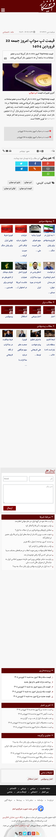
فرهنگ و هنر (21, 792)
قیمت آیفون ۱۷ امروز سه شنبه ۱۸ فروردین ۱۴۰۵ (35, 714)
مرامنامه (40, 800)
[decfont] (38, 151)
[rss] (37, 833)
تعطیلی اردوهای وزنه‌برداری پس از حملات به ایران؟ (33, 530)
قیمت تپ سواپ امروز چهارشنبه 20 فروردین (33, 137)
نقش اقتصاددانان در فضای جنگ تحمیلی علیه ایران (33, 761)
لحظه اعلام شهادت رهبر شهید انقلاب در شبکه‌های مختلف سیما (29, 550)
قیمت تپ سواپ (26, 188)
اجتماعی (34, 792)
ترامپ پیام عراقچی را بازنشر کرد (40, 546)
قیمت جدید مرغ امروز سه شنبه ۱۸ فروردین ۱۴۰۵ (31, 696)
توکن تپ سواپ (9, 188)
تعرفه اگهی (8, 800)
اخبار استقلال (33, 779)
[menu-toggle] (3, 10)
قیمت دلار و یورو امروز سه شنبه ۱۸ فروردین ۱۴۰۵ (32, 687)
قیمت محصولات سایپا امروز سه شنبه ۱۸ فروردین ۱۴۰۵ (32, 727)
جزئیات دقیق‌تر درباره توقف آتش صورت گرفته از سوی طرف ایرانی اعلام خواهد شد (29, 747)
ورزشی (23, 788)
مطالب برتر (47, 302)
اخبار (53, 316)
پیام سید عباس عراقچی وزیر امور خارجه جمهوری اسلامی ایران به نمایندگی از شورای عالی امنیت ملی (29, 561)
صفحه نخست (44, 788)
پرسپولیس (9, 316)
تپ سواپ (33, 93)
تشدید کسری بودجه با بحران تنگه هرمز (37, 541)
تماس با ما (29, 800)
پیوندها (19, 800)
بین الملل (45, 792)
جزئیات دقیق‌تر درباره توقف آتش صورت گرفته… (21, 245)
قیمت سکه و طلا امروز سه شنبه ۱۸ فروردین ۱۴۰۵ (32, 677)
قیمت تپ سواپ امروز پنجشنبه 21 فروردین (33, 131)
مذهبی (10, 792)
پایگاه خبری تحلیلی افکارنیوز (12, 817)
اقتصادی (6, 32)
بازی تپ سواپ (14, 182)
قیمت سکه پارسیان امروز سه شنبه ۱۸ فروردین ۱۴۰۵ (31, 691)
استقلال (24, 316)
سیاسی (33, 788)
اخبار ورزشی (36, 316)
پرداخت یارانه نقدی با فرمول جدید (37, 682)
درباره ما (50, 800)
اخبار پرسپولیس (47, 779)
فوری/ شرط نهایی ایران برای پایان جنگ (7, 240)
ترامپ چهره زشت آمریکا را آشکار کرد (39, 525)
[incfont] (42, 151)
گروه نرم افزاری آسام (22, 825)
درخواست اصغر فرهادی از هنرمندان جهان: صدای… (49, 282)
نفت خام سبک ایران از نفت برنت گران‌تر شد (36, 718)
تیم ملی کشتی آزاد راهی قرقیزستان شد (38, 555)
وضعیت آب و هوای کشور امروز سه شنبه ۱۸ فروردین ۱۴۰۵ (31, 753)
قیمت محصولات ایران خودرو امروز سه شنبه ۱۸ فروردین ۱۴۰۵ (30, 722)
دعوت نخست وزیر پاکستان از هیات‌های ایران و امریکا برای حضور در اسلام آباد (28, 536)
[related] (5, 58)
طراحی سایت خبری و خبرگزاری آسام (25, 809)
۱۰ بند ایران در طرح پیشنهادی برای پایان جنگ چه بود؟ (32, 566)
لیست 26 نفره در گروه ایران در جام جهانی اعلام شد (33, 521)
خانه (12, 32)
